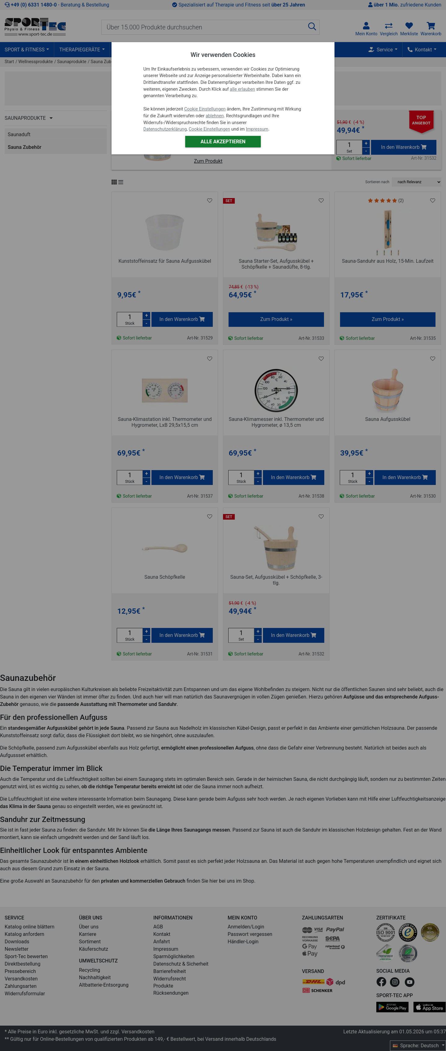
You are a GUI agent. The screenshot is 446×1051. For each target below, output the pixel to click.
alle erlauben (242, 89)
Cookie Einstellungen (205, 109)
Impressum (257, 129)
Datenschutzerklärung (165, 129)
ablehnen (215, 116)
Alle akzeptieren (222, 142)
